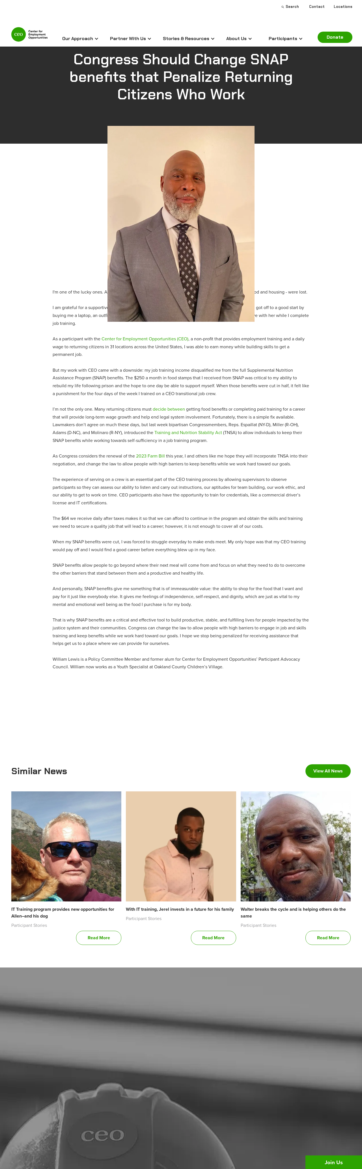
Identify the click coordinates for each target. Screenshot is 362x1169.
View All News (328, 771)
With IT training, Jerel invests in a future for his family (180, 909)
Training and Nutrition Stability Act (188, 432)
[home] (29, 37)
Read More (99, 937)
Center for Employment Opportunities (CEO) (145, 339)
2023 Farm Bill (150, 456)
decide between (169, 409)
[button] (80, 39)
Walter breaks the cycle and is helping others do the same (293, 912)
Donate (335, 37)
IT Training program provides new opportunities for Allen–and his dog (62, 912)
